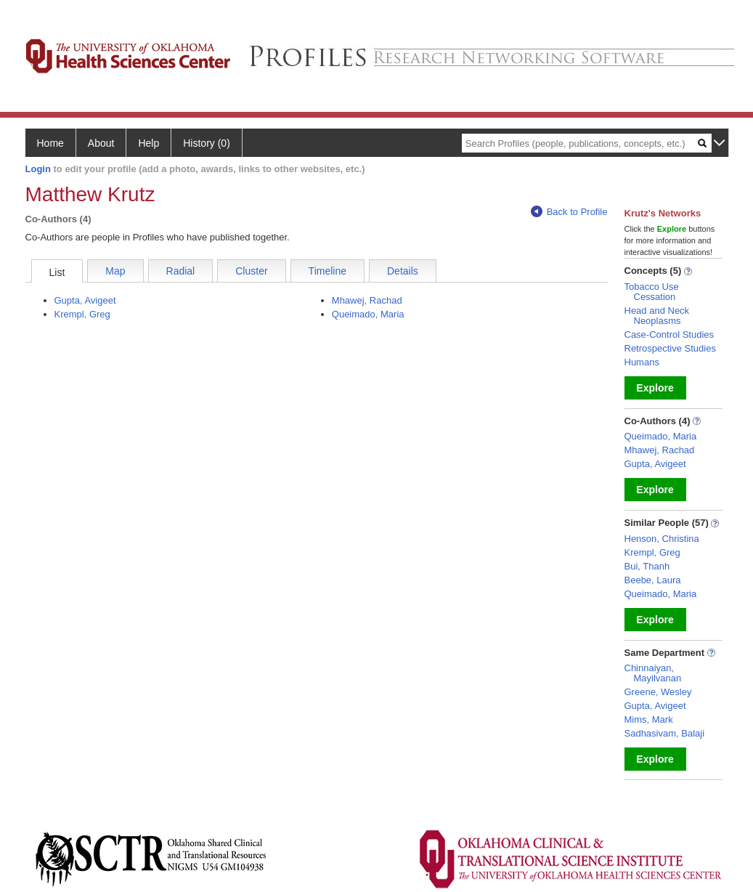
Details (402, 271)
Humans (641, 362)
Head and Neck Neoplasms (657, 315)
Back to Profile (569, 211)
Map (115, 271)
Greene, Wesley (658, 691)
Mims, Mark (648, 719)
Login (38, 168)
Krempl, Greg (82, 314)
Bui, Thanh (647, 566)
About (101, 143)
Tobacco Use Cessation (651, 291)
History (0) (206, 143)
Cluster (251, 271)
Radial (180, 271)
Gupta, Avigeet (85, 300)
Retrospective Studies (670, 348)
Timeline (327, 271)
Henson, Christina (661, 538)
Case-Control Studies (669, 334)
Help (148, 143)
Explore (654, 388)
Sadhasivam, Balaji (664, 733)
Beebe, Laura (652, 580)
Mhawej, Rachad (367, 300)
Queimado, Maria (368, 314)
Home (50, 143)
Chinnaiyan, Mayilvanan (653, 673)
